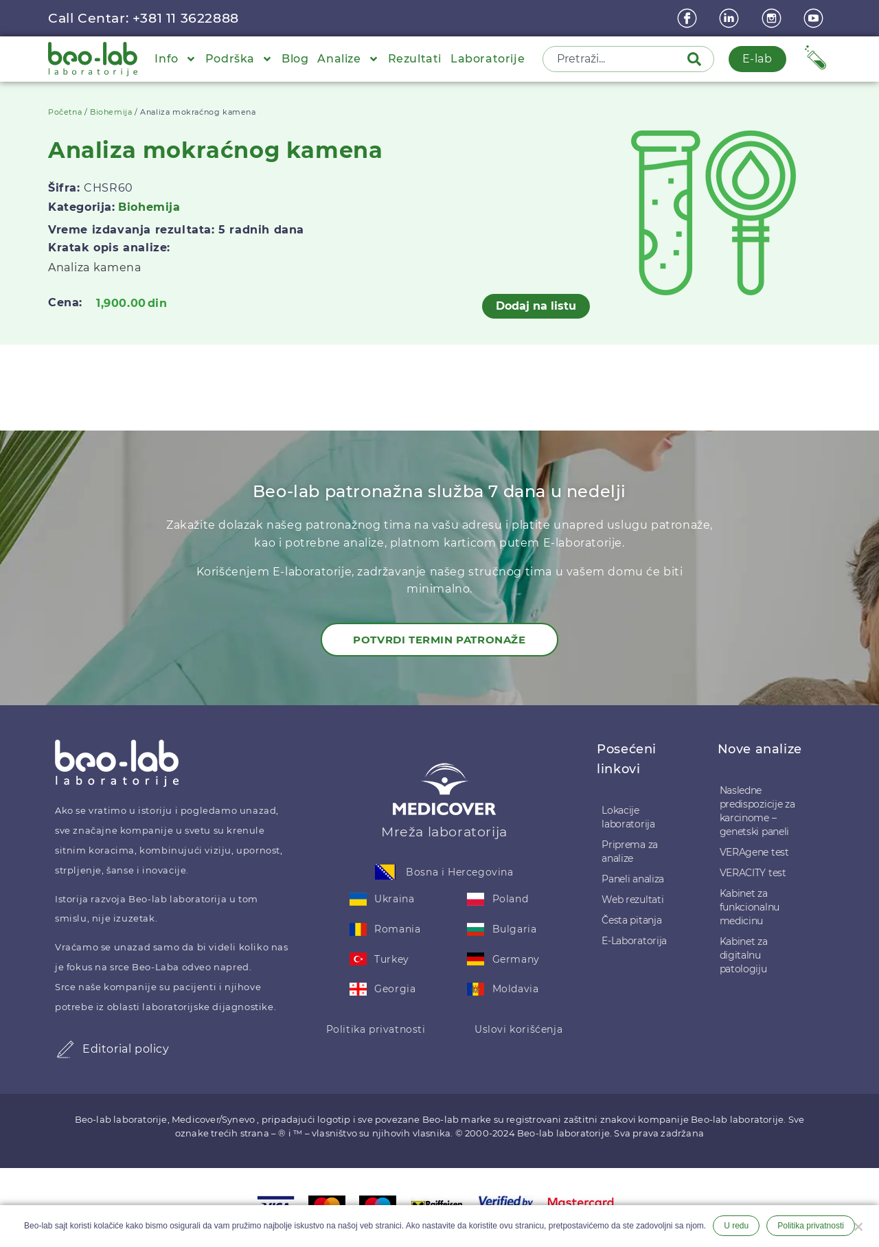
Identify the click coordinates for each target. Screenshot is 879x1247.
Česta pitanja (631, 920)
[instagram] (773, 18)
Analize (347, 59)
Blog (295, 58)
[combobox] (616, 59)
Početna (65, 112)
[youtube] (815, 18)
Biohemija (111, 112)
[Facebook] (689, 18)
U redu (736, 1226)
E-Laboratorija (634, 941)
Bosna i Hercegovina (459, 872)
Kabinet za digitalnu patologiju (744, 955)
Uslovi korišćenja (518, 1029)
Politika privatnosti (376, 1029)
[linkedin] (730, 18)
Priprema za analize (630, 851)
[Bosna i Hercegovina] (385, 872)
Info (175, 59)
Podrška (239, 59)
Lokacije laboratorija (628, 817)
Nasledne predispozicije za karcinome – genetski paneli (757, 811)
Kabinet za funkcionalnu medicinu (749, 907)
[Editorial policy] (65, 1049)
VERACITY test (753, 873)
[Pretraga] (697, 59)
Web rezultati (632, 899)
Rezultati (415, 58)
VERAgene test (754, 852)
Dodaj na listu (536, 305)
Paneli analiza (633, 879)
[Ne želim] (858, 1225)
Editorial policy (126, 1048)
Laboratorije (487, 58)
